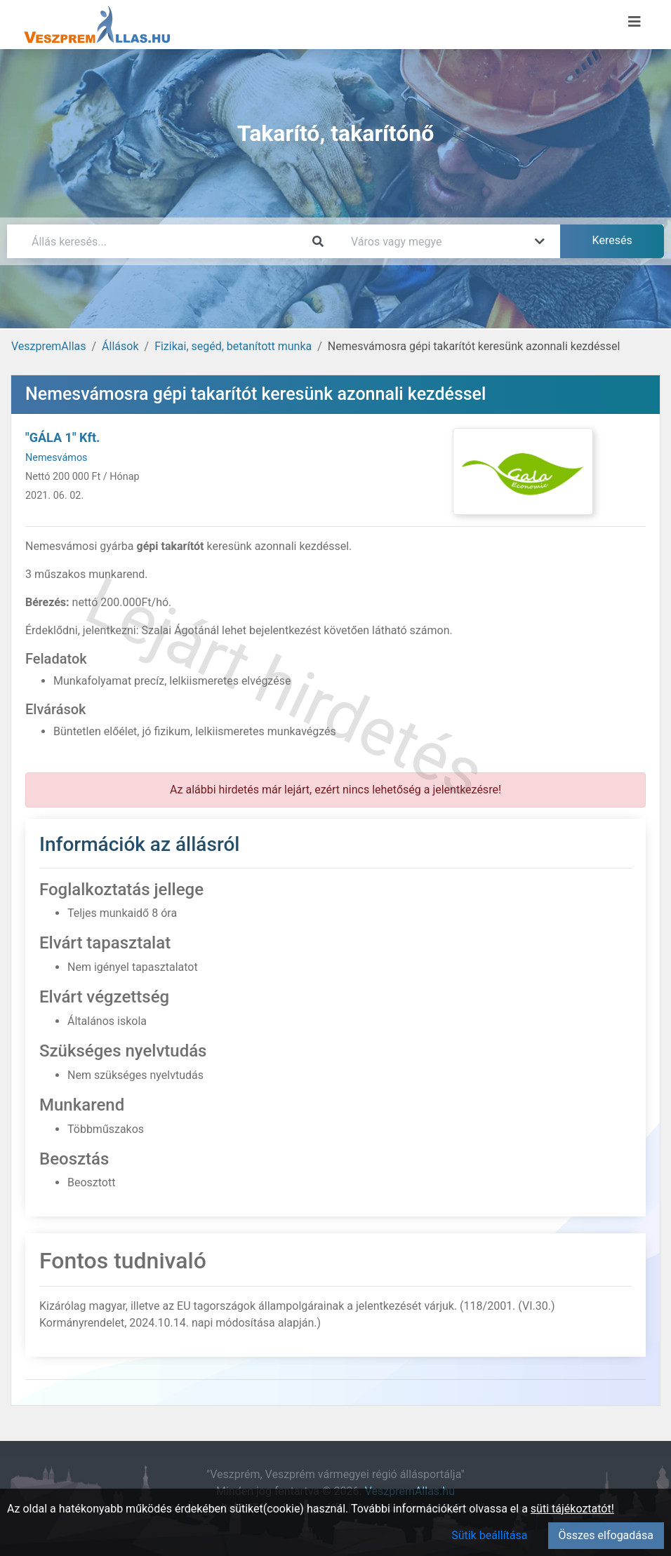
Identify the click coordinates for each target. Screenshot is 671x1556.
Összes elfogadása (606, 1535)
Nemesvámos (56, 458)
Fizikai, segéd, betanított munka (233, 346)
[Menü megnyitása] (634, 21)
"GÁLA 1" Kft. (62, 437)
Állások (120, 346)
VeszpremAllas (48, 346)
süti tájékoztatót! (572, 1508)
